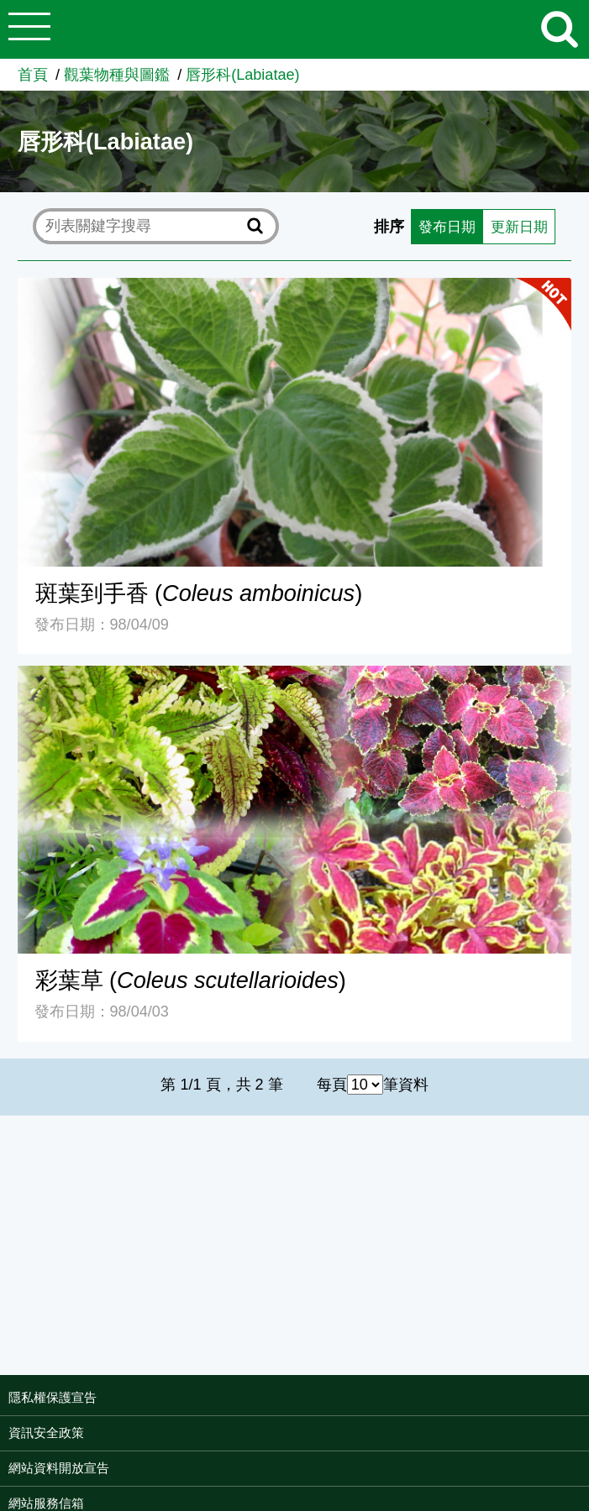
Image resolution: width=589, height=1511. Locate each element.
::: (583, 1399)
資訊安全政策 (46, 1432)
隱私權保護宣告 (52, 1397)
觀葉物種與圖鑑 (117, 74)
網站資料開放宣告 (58, 1468)
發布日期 (441, 226)
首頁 (33, 74)
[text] (143, 226)
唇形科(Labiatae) (242, 74)
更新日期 (516, 226)
